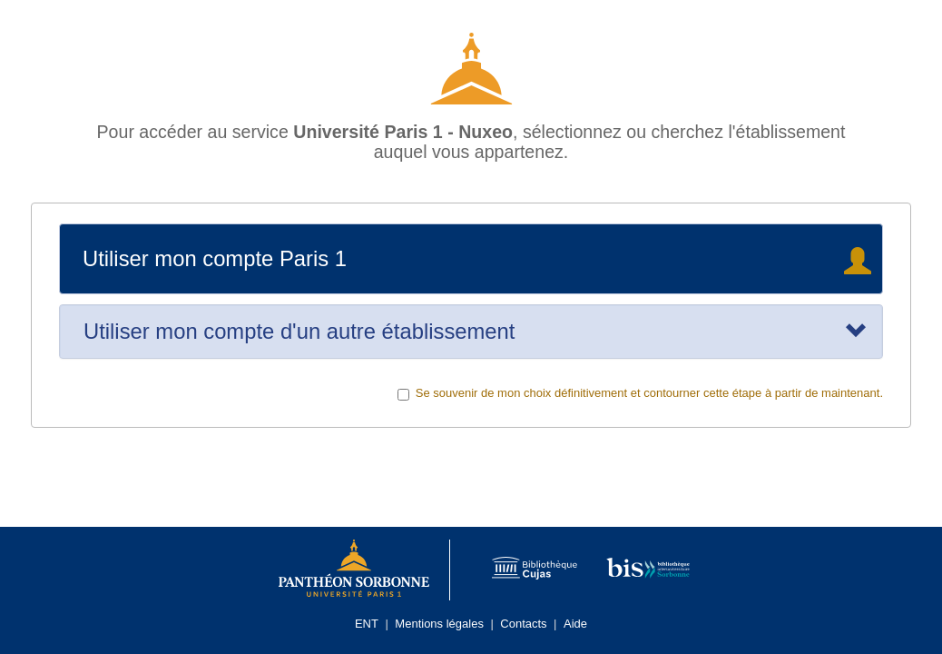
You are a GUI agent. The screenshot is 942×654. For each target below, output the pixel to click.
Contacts (523, 623)
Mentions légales (439, 623)
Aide (575, 623)
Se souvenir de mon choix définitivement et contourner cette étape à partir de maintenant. (640, 393)
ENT (366, 623)
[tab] (471, 331)
